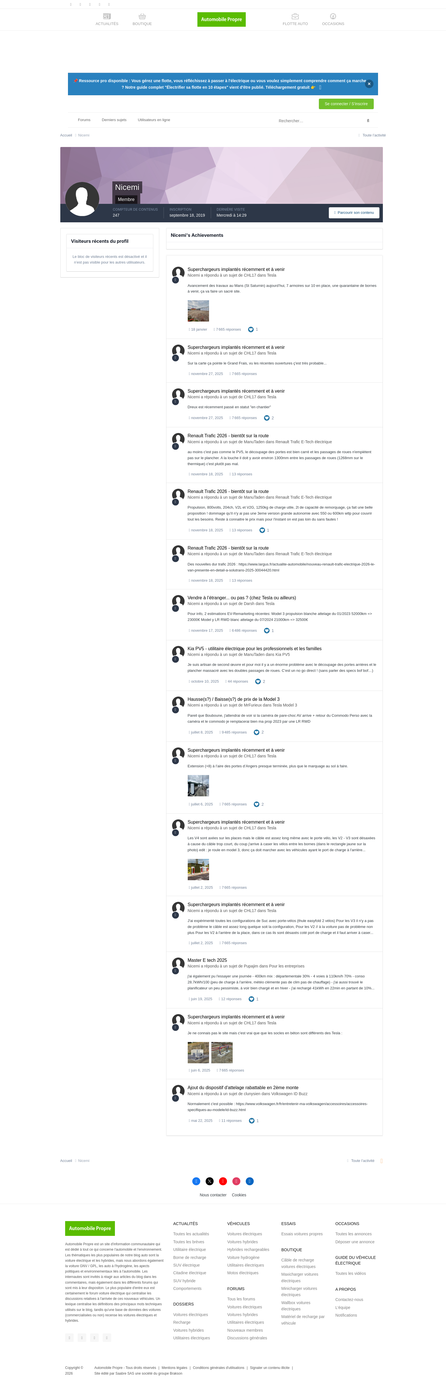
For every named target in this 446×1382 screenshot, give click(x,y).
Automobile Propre (108, 1368)
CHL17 (250, 275)
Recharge (182, 1322)
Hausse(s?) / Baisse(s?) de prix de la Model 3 (234, 699)
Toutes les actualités (191, 1234)
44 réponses (236, 681)
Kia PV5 (283, 654)
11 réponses (230, 1120)
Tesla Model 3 (284, 705)
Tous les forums (241, 1299)
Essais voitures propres (302, 1234)
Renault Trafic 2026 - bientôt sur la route (228, 435)
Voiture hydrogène (243, 1257)
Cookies (239, 1195)
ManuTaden (254, 442)
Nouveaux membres (245, 1330)
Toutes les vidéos (350, 1273)
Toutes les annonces (353, 1234)
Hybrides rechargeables (248, 1249)
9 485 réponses (233, 732)
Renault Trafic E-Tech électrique (304, 442)
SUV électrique (186, 1265)
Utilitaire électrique (189, 1249)
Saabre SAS (124, 1373)
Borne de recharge (189, 1257)
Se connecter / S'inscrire (346, 103)
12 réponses (230, 999)
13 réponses (241, 474)
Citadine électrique (189, 1273)
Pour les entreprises (287, 966)
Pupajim (251, 966)
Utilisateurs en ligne (154, 120)
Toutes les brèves (188, 1242)
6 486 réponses (243, 630)
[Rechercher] (296, 120)
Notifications (346, 1315)
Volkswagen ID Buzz (289, 1093)
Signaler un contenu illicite (270, 1368)
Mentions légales (174, 1368)
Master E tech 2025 (207, 960)
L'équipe (342, 1307)
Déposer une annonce (355, 1242)
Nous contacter (213, 1195)
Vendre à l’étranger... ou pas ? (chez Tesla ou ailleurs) (242, 597)
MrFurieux (253, 705)
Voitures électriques (190, 1314)
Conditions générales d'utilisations (218, 1368)
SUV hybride (184, 1281)
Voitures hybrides (188, 1330)
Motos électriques (243, 1273)
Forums (84, 120)
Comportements (187, 1288)
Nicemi (194, 275)
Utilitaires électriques (191, 1338)
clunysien (252, 1093)
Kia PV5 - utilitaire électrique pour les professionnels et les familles (255, 648)
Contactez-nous (349, 1299)
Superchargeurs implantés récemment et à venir (236, 269)
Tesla (271, 275)
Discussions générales (247, 1338)
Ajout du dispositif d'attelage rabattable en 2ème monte (243, 1087)
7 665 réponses (227, 329)
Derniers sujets (114, 120)
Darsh (249, 603)
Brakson (176, 1373)
